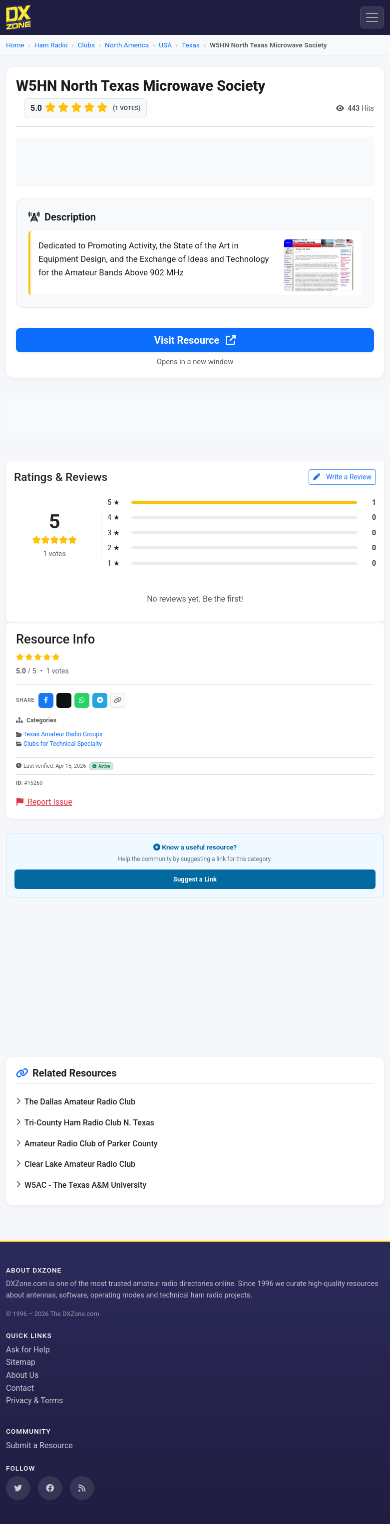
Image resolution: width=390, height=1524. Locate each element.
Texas (191, 45)
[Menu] (372, 17)
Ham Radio (51, 45)
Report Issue (44, 802)
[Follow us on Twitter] (18, 1488)
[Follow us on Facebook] (50, 1488)
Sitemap (20, 1362)
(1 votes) (126, 108)
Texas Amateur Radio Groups (63, 734)
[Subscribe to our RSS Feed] (82, 1488)
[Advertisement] (195, 162)
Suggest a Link (195, 879)
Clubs (86, 45)
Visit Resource (195, 340)
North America (127, 45)
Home (15, 45)
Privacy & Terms (34, 1400)
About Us (22, 1375)
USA (165, 45)
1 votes (57, 671)
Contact (20, 1388)
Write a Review (342, 477)
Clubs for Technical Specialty (62, 743)
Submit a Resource (39, 1445)
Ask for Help (28, 1349)
